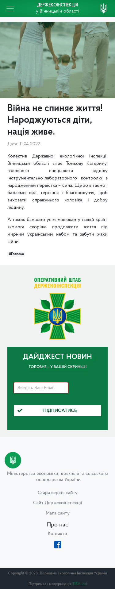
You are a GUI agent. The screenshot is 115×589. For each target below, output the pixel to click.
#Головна (16, 254)
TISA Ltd (79, 584)
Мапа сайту (58, 513)
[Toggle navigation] (10, 8)
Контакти (57, 533)
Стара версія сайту (58, 492)
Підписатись (47, 410)
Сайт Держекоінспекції (57, 502)
